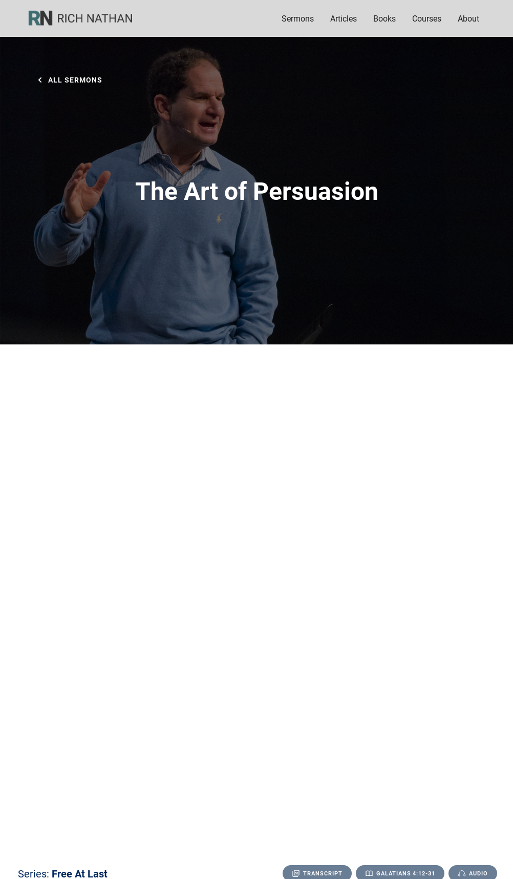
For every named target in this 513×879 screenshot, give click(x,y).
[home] (87, 18)
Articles (343, 18)
